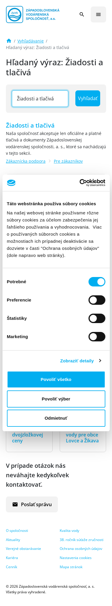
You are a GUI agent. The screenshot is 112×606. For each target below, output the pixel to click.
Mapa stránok (71, 566)
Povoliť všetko (56, 379)
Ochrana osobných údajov (81, 548)
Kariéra (12, 557)
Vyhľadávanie (30, 41)
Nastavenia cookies (76, 557)
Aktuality (13, 539)
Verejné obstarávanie (23, 548)
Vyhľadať (88, 98)
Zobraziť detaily (77, 360)
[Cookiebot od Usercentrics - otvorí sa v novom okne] (80, 183)
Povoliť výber (56, 398)
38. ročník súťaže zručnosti (81, 539)
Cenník (11, 566)
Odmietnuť (56, 418)
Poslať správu (32, 504)
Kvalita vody (69, 530)
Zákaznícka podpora (26, 161)
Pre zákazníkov (68, 161)
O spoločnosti (17, 530)
